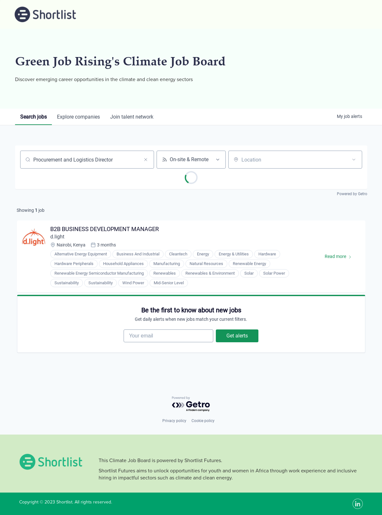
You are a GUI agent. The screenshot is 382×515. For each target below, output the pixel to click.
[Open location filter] (354, 160)
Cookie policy (203, 421)
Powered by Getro (352, 194)
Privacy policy (174, 421)
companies (78, 117)
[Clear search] (146, 160)
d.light (57, 237)
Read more (341, 258)
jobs (33, 117)
